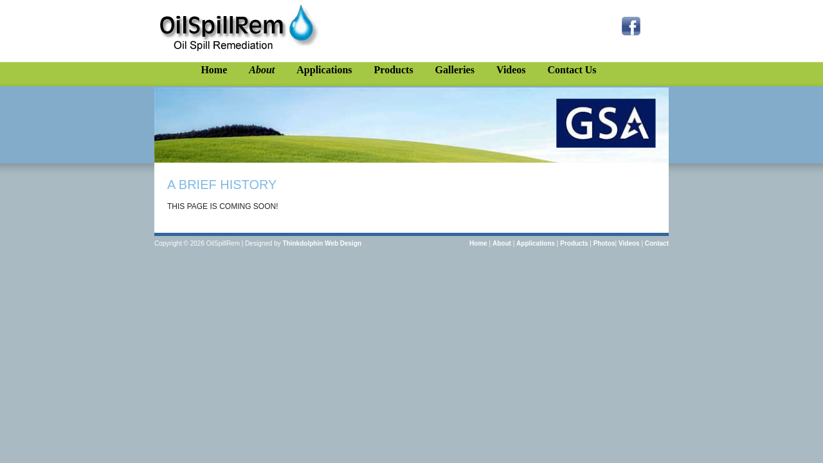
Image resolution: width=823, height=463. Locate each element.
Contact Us (572, 69)
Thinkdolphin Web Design (322, 243)
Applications (324, 69)
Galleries (455, 69)
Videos (511, 69)
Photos (604, 243)
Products (393, 69)
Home (214, 69)
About (262, 69)
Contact (657, 243)
